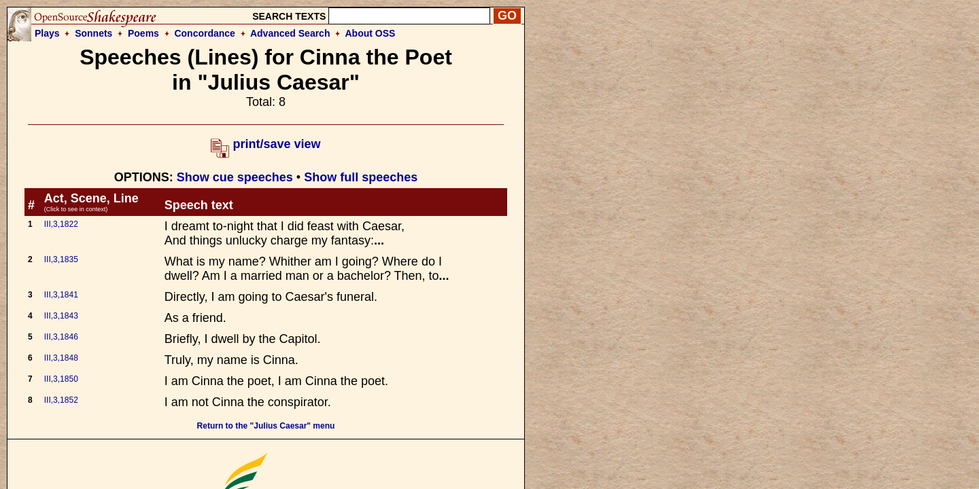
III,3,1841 (61, 295)
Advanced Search (290, 33)
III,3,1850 (61, 379)
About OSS (370, 33)
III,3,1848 (61, 358)
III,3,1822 (61, 224)
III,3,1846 (61, 337)
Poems (143, 33)
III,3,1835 (61, 259)
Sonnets (93, 33)
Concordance (204, 33)
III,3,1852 (61, 400)
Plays (47, 33)
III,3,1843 (61, 316)
